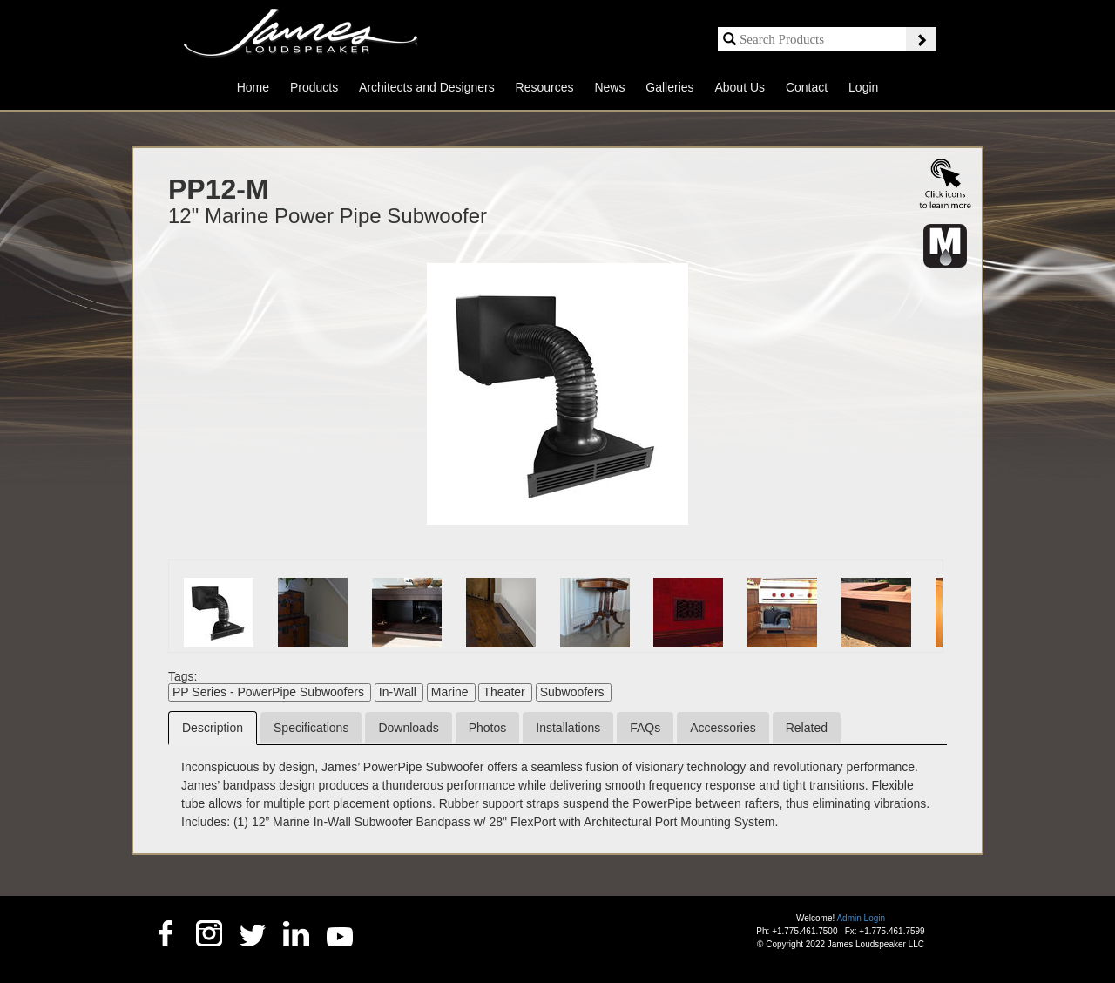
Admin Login (860, 918)
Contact (807, 87)
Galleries (669, 87)
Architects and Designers (427, 87)
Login (863, 87)
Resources (545, 87)
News (609, 87)
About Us (739, 87)
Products (314, 87)
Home (253, 87)
